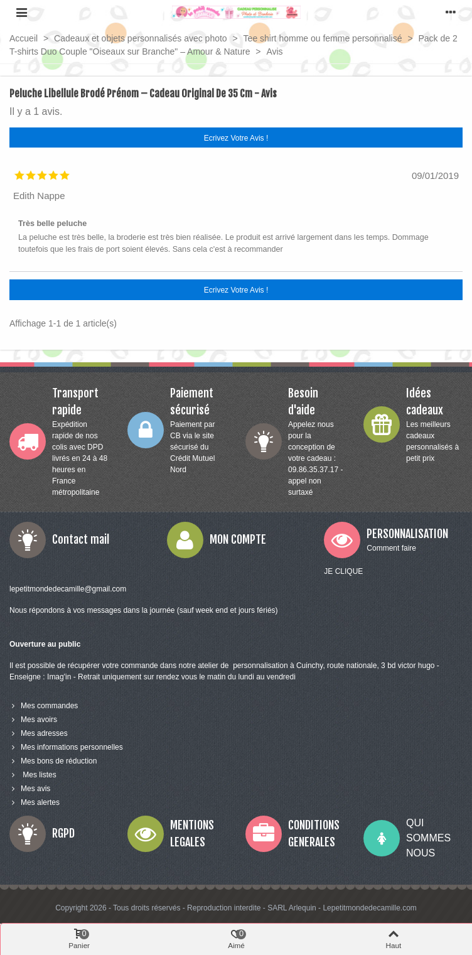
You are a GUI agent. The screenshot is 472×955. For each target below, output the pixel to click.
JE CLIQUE (343, 571)
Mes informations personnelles (66, 747)
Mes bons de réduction (53, 761)
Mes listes (32, 774)
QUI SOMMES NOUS (428, 837)
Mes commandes (43, 705)
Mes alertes (34, 802)
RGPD (63, 833)
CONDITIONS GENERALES (314, 833)
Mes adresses (38, 733)
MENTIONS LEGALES (192, 833)
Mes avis (29, 788)
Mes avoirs (33, 719)
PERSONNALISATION (407, 534)
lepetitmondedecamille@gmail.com (67, 589)
